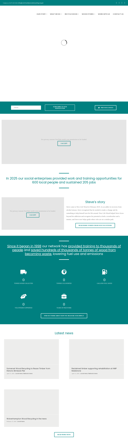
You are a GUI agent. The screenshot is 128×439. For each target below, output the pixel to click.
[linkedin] (124, 3)
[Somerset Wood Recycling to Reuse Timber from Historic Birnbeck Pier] (31, 351)
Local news (19, 373)
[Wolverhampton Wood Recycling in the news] (31, 401)
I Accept (64, 143)
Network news (27, 373)
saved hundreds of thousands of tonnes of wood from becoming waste (70, 252)
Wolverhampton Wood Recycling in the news (27, 418)
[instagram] (119, 3)
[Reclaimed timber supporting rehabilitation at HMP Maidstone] (96, 351)
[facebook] (116, 3)
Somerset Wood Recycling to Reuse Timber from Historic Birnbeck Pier (28, 369)
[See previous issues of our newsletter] (105, 107)
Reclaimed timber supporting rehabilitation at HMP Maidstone (94, 369)
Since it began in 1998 (24, 246)
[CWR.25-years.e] (10, 7)
